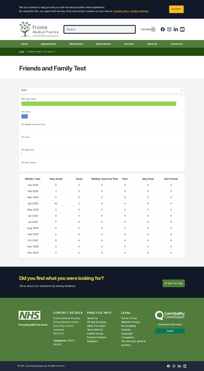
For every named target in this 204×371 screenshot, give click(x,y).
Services (129, 43)
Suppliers (92, 341)
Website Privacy (130, 322)
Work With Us (95, 329)
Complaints (127, 337)
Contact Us (176, 43)
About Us (152, 43)
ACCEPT (176, 9)
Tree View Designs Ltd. (36, 366)
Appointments (48, 43)
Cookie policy (121, 11)
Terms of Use (129, 318)
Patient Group (95, 333)
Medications (76, 43)
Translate (147, 29)
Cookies (126, 329)
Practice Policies (96, 337)
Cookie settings (139, 11)
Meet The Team (96, 325)
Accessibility (128, 325)
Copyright (127, 333)
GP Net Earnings (96, 322)
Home (24, 43)
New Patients (103, 43)
